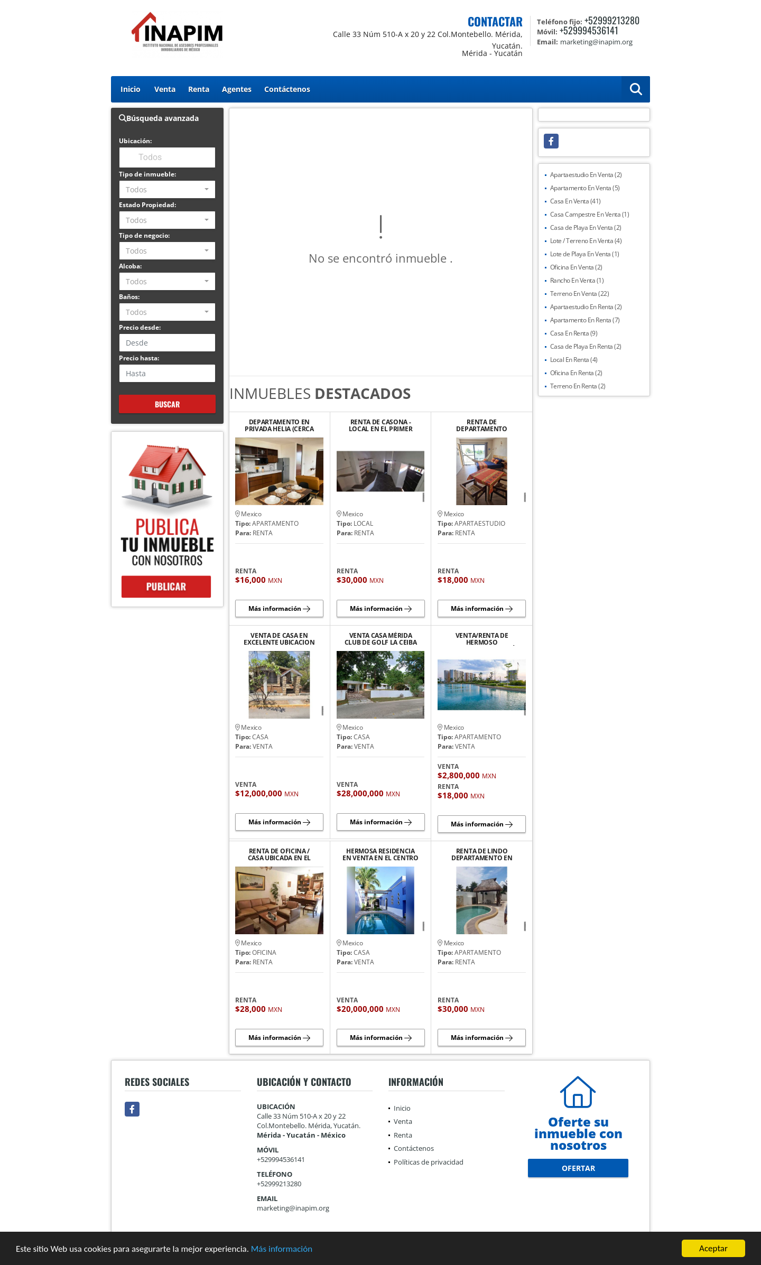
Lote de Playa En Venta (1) (584, 253)
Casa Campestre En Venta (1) (589, 214)
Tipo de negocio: (144, 235)
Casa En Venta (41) (575, 201)
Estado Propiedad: (147, 204)
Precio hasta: (139, 358)
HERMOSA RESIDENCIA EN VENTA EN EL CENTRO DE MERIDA (380, 854)
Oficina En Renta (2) (576, 372)
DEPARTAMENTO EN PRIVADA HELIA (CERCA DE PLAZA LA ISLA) (279, 425)
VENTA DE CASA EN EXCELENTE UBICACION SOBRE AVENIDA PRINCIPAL (279, 639)
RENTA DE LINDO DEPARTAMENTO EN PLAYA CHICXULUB (482, 854)
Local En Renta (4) (574, 359)
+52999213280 (611, 20)
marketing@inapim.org (293, 1208)
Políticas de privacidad (428, 1162)
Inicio (130, 89)
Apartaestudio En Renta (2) (586, 306)
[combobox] (167, 189)
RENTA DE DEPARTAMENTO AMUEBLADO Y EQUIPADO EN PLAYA (482, 425)
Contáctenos (287, 89)
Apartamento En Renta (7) (585, 319)
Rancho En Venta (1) (577, 280)
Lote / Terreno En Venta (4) (586, 240)
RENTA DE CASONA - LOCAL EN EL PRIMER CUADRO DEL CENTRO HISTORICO (380, 425)
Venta (164, 89)
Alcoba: (130, 266)
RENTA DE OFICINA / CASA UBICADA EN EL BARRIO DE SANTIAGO (279, 854)
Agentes (237, 89)
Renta (198, 89)
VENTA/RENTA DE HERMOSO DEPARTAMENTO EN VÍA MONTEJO (482, 639)
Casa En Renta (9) (574, 333)
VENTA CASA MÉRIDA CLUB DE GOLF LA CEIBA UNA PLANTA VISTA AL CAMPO (381, 639)
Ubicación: (135, 140)
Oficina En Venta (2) (576, 267)
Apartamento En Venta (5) (585, 187)
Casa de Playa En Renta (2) (585, 346)
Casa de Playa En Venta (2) (585, 227)
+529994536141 (589, 30)
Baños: (129, 296)
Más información (281, 1249)
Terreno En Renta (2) (578, 386)
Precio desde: (140, 327)
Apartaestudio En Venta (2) (586, 174)
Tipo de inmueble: (147, 174)
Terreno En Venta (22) (579, 293)
